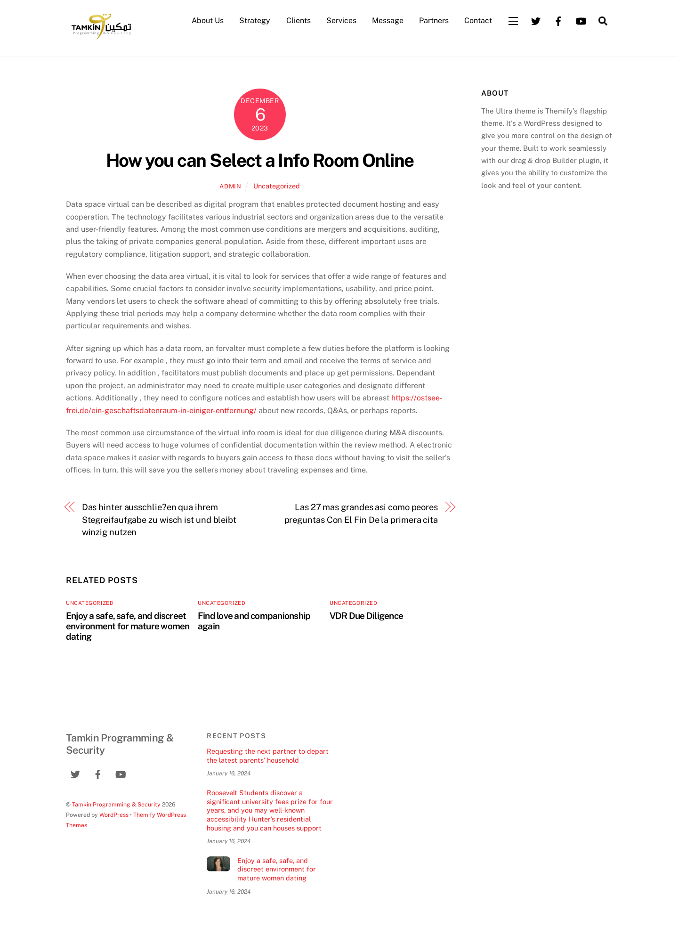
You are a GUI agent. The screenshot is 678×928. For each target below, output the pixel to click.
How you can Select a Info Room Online (260, 160)
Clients (298, 20)
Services (341, 20)
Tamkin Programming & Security (116, 804)
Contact (478, 20)
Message (388, 20)
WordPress (114, 814)
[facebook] (558, 20)
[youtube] (581, 20)
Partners (434, 20)
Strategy (254, 20)
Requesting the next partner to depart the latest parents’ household (268, 755)
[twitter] (535, 20)
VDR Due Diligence (366, 616)
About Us (208, 20)
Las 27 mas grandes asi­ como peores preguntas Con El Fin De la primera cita (361, 513)
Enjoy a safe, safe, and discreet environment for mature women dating (128, 626)
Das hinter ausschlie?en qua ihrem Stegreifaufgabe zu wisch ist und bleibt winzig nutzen (159, 519)
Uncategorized (276, 186)
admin (230, 186)
